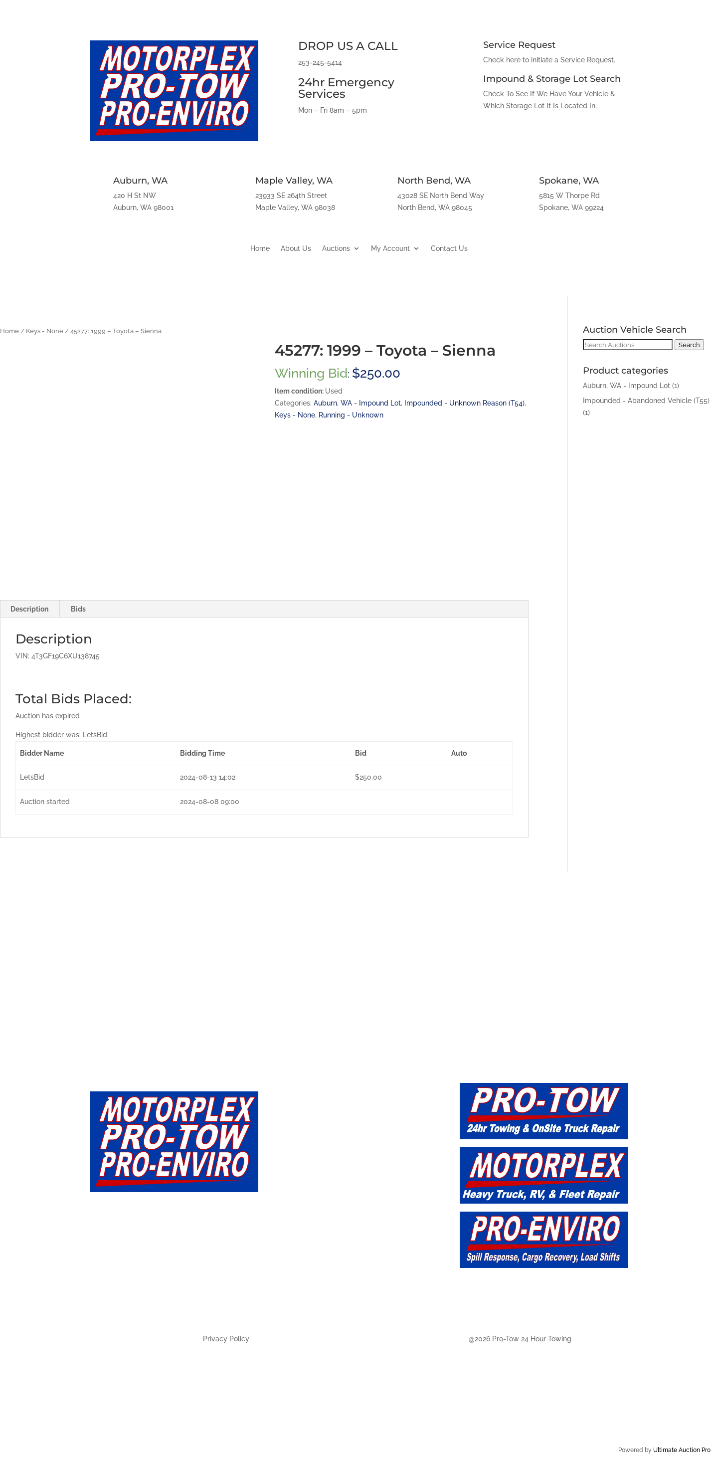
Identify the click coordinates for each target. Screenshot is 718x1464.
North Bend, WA (434, 180)
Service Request (519, 44)
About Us (296, 248)
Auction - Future (311, 1208)
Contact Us (449, 248)
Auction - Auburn (313, 1231)
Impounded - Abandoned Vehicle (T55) (646, 401)
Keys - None (44, 331)
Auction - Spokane (316, 1296)
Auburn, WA (140, 180)
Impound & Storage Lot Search (552, 78)
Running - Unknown (351, 415)
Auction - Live (306, 1186)
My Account (390, 248)
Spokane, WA (569, 180)
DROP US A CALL (348, 46)
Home (260, 248)
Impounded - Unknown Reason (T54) (464, 403)
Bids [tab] (78, 609)
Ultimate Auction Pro (682, 1450)
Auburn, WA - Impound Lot (357, 403)
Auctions (336, 248)
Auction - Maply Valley (325, 1253)
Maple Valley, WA (294, 180)
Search (689, 345)
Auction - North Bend (323, 1274)
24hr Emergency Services (346, 88)
